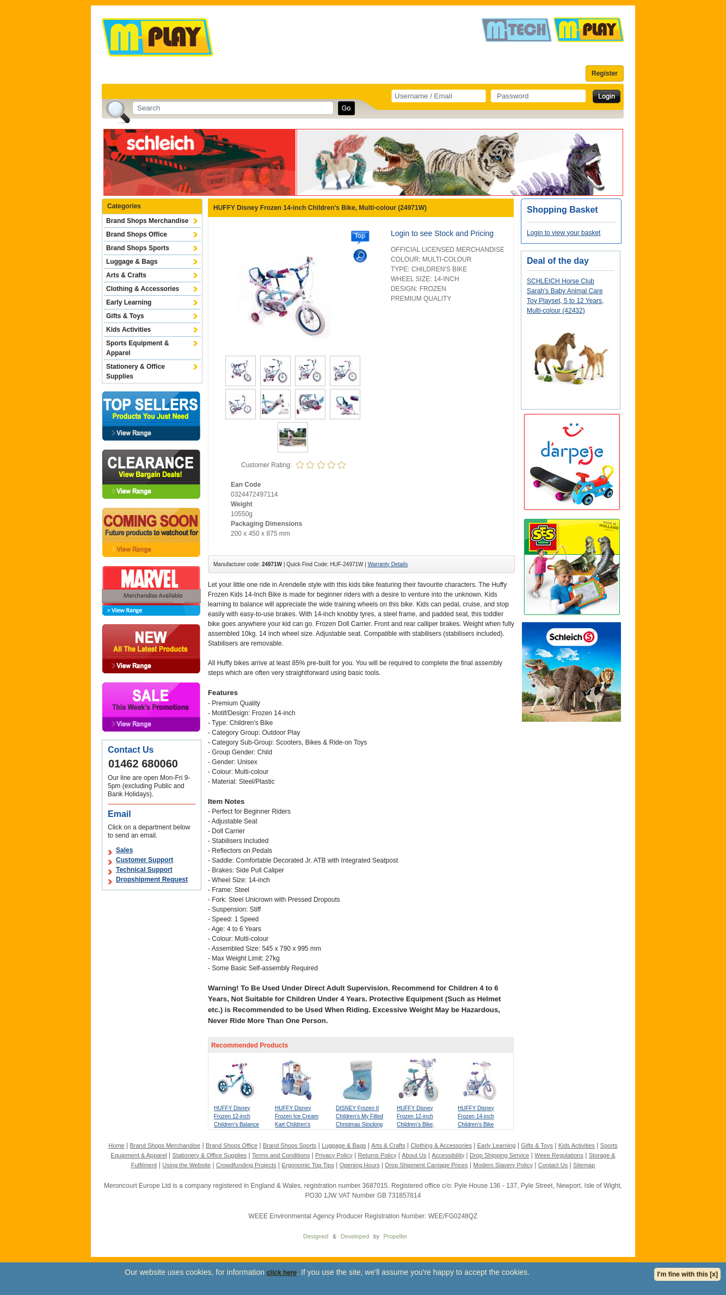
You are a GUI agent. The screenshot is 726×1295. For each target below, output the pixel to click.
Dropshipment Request (152, 879)
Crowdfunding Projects (246, 1165)
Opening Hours (360, 1165)
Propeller (395, 1236)
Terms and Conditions (281, 1155)
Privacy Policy (333, 1155)
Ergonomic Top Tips (307, 1165)
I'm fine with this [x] (687, 1274)
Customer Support (144, 860)
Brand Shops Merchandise (147, 221)
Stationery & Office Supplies (135, 371)
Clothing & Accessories (142, 289)
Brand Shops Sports (137, 248)
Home (116, 1145)
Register (605, 73)
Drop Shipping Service (499, 1155)
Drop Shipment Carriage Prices (426, 1165)
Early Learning (128, 302)
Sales (124, 850)
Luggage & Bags (132, 261)
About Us (414, 1155)
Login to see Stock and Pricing (442, 233)
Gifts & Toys (125, 316)
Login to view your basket (563, 233)
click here (282, 1273)
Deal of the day (558, 261)
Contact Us (553, 1165)
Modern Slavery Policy (503, 1165)
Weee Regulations (558, 1155)
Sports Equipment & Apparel (137, 348)
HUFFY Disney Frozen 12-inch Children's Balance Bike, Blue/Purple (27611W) (236, 1124)
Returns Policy (377, 1155)
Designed (315, 1236)
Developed (355, 1236)
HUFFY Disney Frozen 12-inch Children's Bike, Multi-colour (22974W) (415, 1124)
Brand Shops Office (136, 234)
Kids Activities (128, 329)
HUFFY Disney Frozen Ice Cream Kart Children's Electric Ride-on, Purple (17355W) (296, 1124)
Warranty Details (388, 564)
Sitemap (584, 1165)
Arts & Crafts (126, 275)
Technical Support (144, 869)
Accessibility (448, 1155)
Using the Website (186, 1165)
